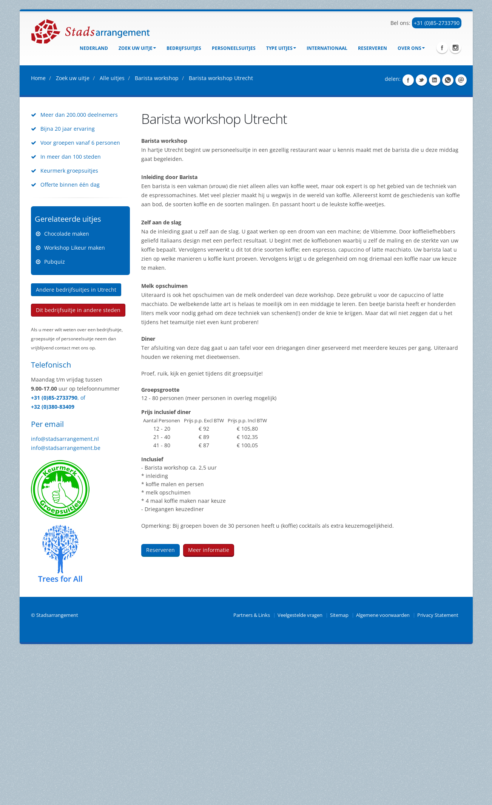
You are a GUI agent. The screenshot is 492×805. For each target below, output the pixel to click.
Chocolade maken (66, 385)
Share (408, 231)
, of (81, 549)
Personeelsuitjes (234, 48)
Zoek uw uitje (137, 48)
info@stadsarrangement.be (65, 599)
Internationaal (327, 48)
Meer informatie (208, 701)
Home (38, 229)
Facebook (442, 47)
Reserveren (372, 48)
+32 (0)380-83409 (52, 558)
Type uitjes (281, 48)
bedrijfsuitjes (184, 48)
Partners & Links (251, 766)
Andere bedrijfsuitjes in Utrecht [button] (76, 441)
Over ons (411, 48)
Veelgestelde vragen (300, 766)
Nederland (94, 48)
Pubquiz (54, 413)
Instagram (455, 47)
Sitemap (339, 766)
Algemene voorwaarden (383, 766)
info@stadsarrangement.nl (65, 590)
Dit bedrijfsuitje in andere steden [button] (78, 461)
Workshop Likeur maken (74, 399)
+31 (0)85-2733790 (437, 22)
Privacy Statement (437, 766)
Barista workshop (157, 229)
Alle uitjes (112, 229)
